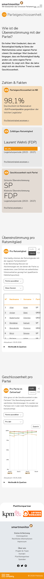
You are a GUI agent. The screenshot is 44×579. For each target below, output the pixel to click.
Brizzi (12, 333)
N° (6, 299)
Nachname (14, 299)
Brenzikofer (14, 328)
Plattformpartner (22, 556)
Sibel (25, 312)
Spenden (22, 559)
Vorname (27, 299)
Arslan (12, 312)
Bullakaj (13, 338)
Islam (25, 307)
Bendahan (14, 323)
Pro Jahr (13, 422)
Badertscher (15, 318)
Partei (38, 299)
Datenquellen (22, 536)
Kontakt (22, 554)
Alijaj (11, 307)
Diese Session (13, 288)
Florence (27, 328)
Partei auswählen (13, 281)
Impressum (22, 541)
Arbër (25, 338)
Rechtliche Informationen (22, 538)
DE (35, 7)
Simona (26, 333)
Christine (27, 318)
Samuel (26, 323)
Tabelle (32, 253)
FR (38, 7)
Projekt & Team (22, 551)
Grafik (31, 249)
